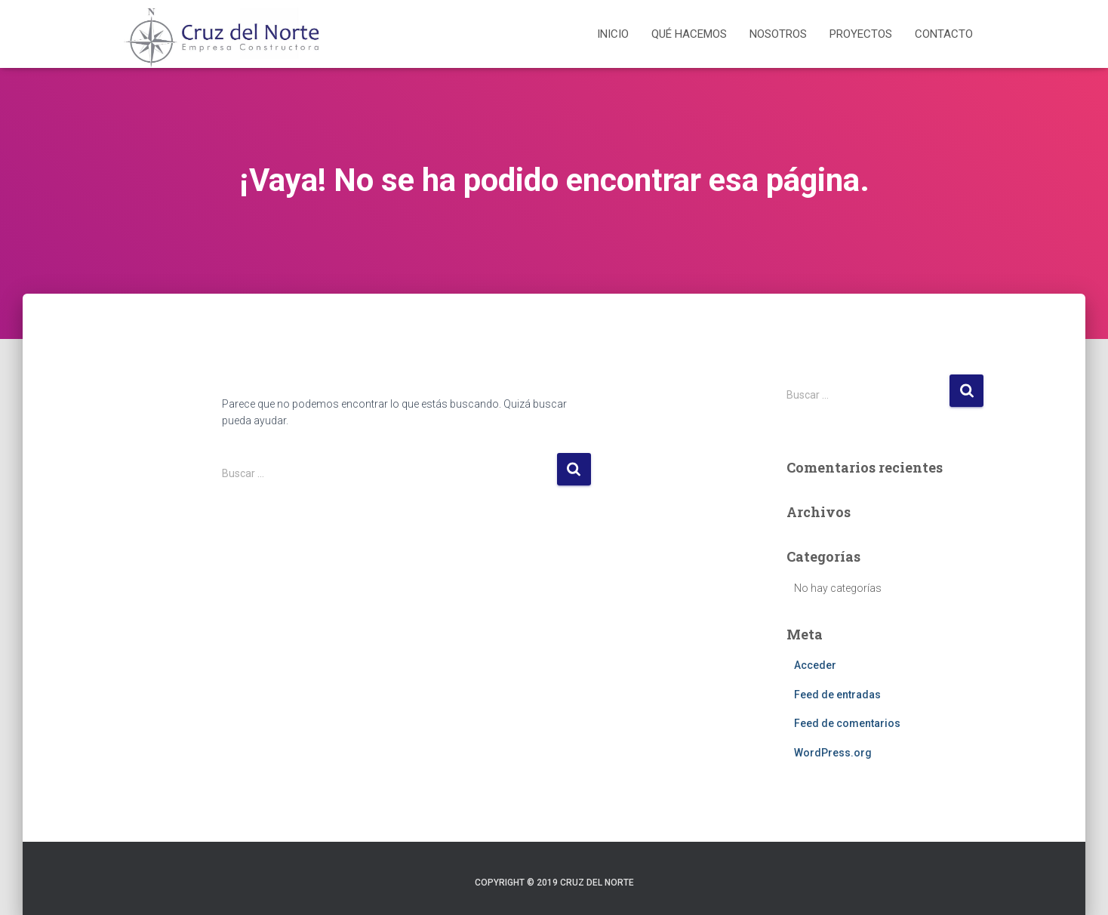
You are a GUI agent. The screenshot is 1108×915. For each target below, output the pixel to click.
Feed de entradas (837, 695)
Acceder (815, 665)
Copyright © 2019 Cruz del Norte (554, 882)
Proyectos (860, 34)
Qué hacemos (689, 34)
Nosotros (778, 34)
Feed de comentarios (847, 723)
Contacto (944, 34)
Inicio (613, 34)
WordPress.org (833, 753)
